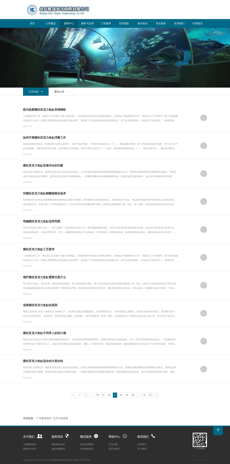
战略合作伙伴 (29, 449)
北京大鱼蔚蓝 (60, 418)
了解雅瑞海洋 (29, 444)
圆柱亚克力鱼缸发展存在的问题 (43, 165)
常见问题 (113, 444)
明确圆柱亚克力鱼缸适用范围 (41, 221)
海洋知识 (142, 23)
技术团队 (124, 23)
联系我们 (179, 23)
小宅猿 (203, 460)
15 (127, 395)
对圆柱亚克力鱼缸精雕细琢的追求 (44, 193)
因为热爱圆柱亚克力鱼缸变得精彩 (44, 109)
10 (97, 395)
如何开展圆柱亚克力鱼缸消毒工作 (44, 137)
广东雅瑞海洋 (44, 418)
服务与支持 (87, 23)
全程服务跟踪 (86, 449)
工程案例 (106, 23)
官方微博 (141, 449)
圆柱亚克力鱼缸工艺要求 (38, 249)
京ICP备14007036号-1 (80, 460)
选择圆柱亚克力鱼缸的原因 (40, 305)
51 (144, 395)
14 (121, 395)
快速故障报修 (86, 444)
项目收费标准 (58, 449)
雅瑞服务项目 (58, 444)
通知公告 (61, 91)
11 (103, 395)
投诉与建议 (114, 449)
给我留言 (198, 23)
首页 (32, 23)
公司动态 (36, 91)
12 (109, 395)
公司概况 (51, 23)
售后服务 (161, 23)
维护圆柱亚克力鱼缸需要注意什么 (44, 277)
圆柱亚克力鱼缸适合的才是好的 (43, 361)
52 (150, 395)
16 (133, 395)
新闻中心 (69, 23)
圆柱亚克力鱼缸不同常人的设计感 (44, 333)
